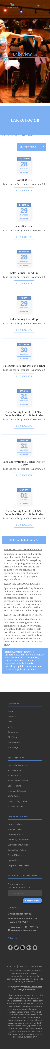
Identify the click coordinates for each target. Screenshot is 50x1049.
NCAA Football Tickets (18, 780)
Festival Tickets (15, 855)
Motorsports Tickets (17, 791)
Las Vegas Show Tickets (18, 845)
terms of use (18, 973)
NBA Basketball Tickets (18, 765)
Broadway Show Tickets (18, 839)
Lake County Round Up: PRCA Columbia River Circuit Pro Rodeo (24, 521)
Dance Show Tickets (17, 850)
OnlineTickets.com (33, 986)
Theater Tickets (15, 829)
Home (10, 711)
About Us (12, 716)
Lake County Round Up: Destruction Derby (24, 471)
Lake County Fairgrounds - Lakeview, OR (24, 192)
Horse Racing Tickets (17, 801)
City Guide (12, 737)
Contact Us (13, 732)
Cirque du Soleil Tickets (18, 865)
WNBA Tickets (14, 796)
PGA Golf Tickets (15, 770)
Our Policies (36, 966)
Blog (10, 727)
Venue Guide (14, 742)
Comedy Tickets (15, 834)
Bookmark (11, 966)
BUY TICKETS (24, 198)
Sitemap (23, 966)
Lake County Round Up (24, 281)
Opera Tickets (14, 860)
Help (10, 721)
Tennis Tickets (14, 775)
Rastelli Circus (24, 188)
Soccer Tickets (14, 786)
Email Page (13, 747)
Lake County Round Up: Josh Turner (24, 373)
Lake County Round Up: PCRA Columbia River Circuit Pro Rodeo (24, 422)
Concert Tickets (15, 824)
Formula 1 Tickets (15, 806)
